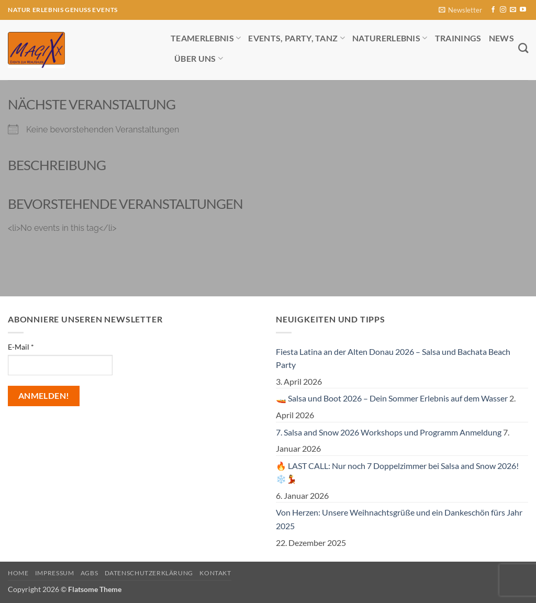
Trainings (458, 38)
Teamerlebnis (206, 38)
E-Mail (21, 346)
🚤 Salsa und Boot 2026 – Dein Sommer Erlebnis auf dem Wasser (392, 398)
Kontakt (215, 573)
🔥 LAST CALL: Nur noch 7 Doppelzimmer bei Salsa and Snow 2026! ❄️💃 (397, 472)
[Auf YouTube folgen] (523, 10)
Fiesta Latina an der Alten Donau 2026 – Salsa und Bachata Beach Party (393, 358)
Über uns (198, 58)
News (501, 38)
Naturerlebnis (390, 38)
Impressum (54, 573)
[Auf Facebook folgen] (493, 10)
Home (18, 573)
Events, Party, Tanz (296, 38)
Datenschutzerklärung (149, 573)
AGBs (89, 573)
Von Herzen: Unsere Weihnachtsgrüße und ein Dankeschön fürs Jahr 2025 (399, 519)
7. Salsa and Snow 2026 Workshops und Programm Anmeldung (388, 432)
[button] (460, 10)
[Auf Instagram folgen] (503, 10)
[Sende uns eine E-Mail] (513, 10)
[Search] (523, 48)
